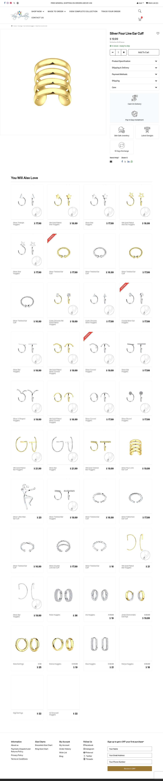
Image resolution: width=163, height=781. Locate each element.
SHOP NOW (37, 11)
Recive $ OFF (129, 768)
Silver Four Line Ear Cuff (41, 26)
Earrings (20, 26)
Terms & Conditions (19, 759)
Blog (61, 756)
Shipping (134, 80)
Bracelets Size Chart (43, 745)
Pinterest (88, 752)
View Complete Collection (83, 11)
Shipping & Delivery (134, 67)
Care (134, 87)
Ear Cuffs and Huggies (29, 26)
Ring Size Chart (41, 749)
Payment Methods (134, 74)
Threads (88, 759)
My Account (64, 745)
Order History (65, 749)
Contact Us (37, 17)
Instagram (88, 749)
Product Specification (134, 61)
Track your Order (110, 11)
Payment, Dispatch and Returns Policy (20, 750)
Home (15, 26)
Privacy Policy (17, 755)
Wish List (63, 752)
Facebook (88, 745)
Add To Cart (143, 52)
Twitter (87, 756)
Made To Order (56, 11)
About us (14, 745)
